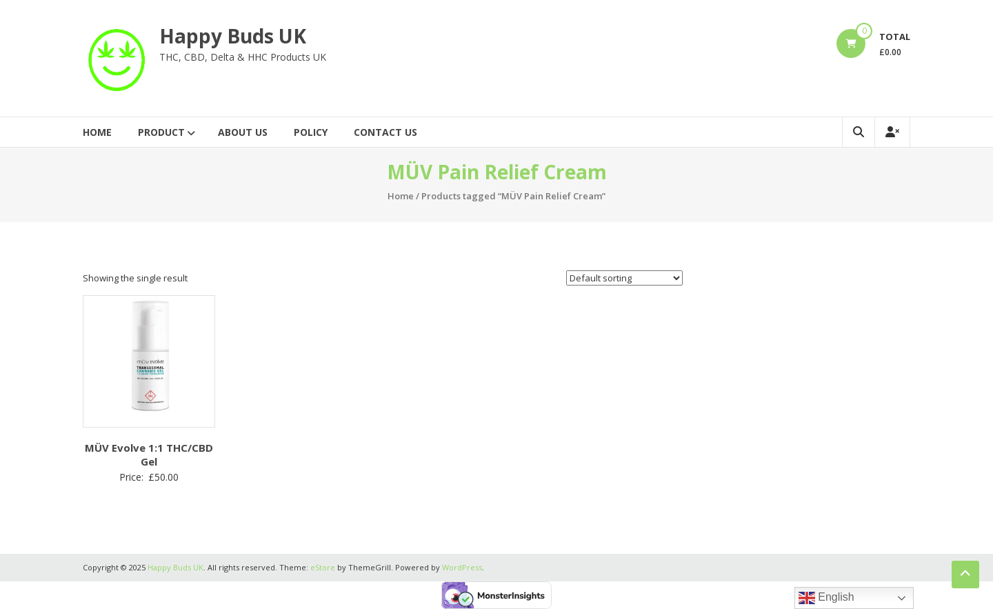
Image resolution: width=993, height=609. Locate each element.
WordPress (462, 567)
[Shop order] (624, 278)
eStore (322, 567)
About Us (243, 132)
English (826, 598)
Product (161, 132)
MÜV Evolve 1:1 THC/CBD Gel (149, 454)
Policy (311, 132)
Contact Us (385, 132)
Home (97, 132)
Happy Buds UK (232, 36)
